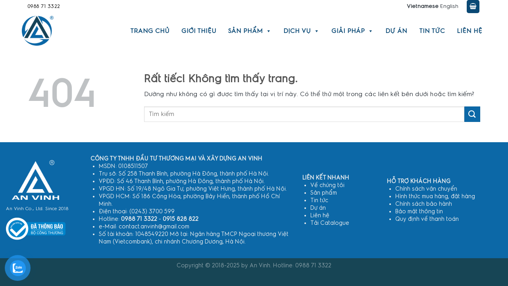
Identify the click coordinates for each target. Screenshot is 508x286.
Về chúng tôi (327, 185)
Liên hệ (469, 31)
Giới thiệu (198, 31)
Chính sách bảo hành (423, 204)
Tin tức (432, 31)
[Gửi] (472, 114)
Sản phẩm (249, 31)
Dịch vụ (301, 31)
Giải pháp (352, 31)
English (449, 6)
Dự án (396, 31)
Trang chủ (149, 31)
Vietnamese (423, 6)
